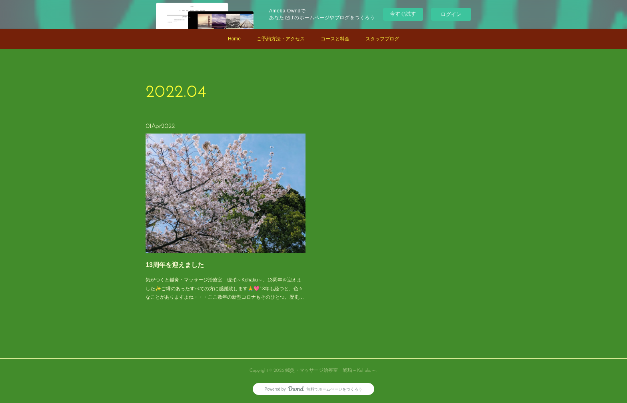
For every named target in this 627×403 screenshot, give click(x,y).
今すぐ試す (403, 14)
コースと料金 (335, 39)
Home (234, 39)
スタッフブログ (382, 39)
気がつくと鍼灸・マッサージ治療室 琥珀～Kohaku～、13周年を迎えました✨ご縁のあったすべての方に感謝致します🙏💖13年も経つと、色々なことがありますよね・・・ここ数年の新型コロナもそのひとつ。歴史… (225, 277)
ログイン (451, 14)
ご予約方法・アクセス (281, 39)
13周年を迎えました (182, 257)
